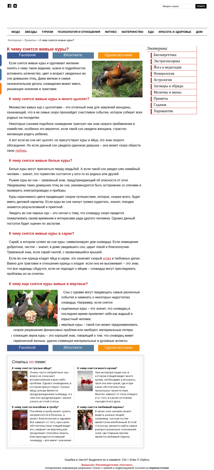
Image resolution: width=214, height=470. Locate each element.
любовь (21, 150)
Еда (151, 31)
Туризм (47, 31)
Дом (199, 31)
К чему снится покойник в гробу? (35, 407)
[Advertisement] (177, 141)
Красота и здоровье (175, 31)
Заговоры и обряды (168, 86)
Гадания (160, 105)
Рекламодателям (107, 464)
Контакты (126, 464)
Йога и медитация (168, 67)
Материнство (132, 31)
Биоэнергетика (165, 55)
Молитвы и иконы (168, 92)
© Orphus (143, 459)
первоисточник (159, 467)
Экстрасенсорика (167, 61)
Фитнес (111, 31)
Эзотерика (14, 40)
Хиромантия (163, 111)
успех (107, 258)
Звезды (31, 31)
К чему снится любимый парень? (100, 407)
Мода (15, 31)
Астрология (163, 80)
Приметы (30, 40)
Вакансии (87, 464)
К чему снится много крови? (97, 368)
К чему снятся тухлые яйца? (32, 368)
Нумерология (164, 74)
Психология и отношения (79, 31)
